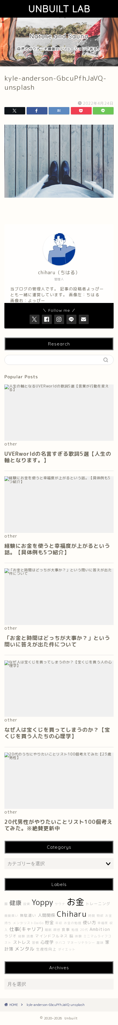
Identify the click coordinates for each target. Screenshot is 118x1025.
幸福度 (103, 923)
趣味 (100, 943)
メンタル (25, 949)
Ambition (100, 929)
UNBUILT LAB (59, 9)
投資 (26, 904)
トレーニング (98, 903)
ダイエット (67, 949)
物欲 (100, 916)
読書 (30, 936)
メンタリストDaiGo (28, 923)
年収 (58, 923)
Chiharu (72, 914)
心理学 (47, 942)
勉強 (74, 930)
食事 (66, 929)
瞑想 (56, 930)
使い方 (89, 923)
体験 (78, 936)
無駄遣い (28, 915)
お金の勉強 (72, 923)
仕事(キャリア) (26, 929)
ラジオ (10, 935)
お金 (75, 902)
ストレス (21, 942)
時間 (91, 916)
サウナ (60, 904)
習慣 (35, 943)
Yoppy (42, 902)
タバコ (60, 943)
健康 (15, 903)
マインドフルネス (51, 935)
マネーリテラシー (81, 943)
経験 (21, 936)
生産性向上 (46, 949)
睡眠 (48, 930)
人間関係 (46, 915)
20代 (84, 930)
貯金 (49, 923)
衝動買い (11, 916)
